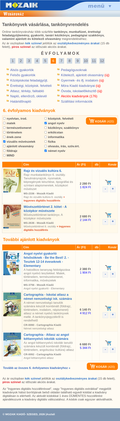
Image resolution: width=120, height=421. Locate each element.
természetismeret (17, 128)
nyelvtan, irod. (15, 118)
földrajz (10, 151)
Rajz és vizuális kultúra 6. (43, 171)
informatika (54, 137)
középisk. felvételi (58, 118)
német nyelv (54, 151)
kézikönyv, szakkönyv (61, 128)
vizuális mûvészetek (19, 141)
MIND (8, 155)
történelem (12, 132)
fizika (49, 141)
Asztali (50, 414)
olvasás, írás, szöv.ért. (62, 146)
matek (9, 123)
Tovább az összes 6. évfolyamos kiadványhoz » (36, 368)
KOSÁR (97, 121)
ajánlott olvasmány (18, 146)
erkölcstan (53, 132)
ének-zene (12, 137)
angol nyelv (54, 123)
